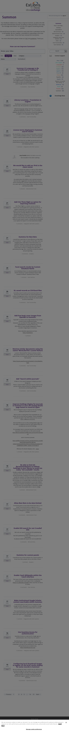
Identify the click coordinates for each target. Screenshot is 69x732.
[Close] (66, 725)
